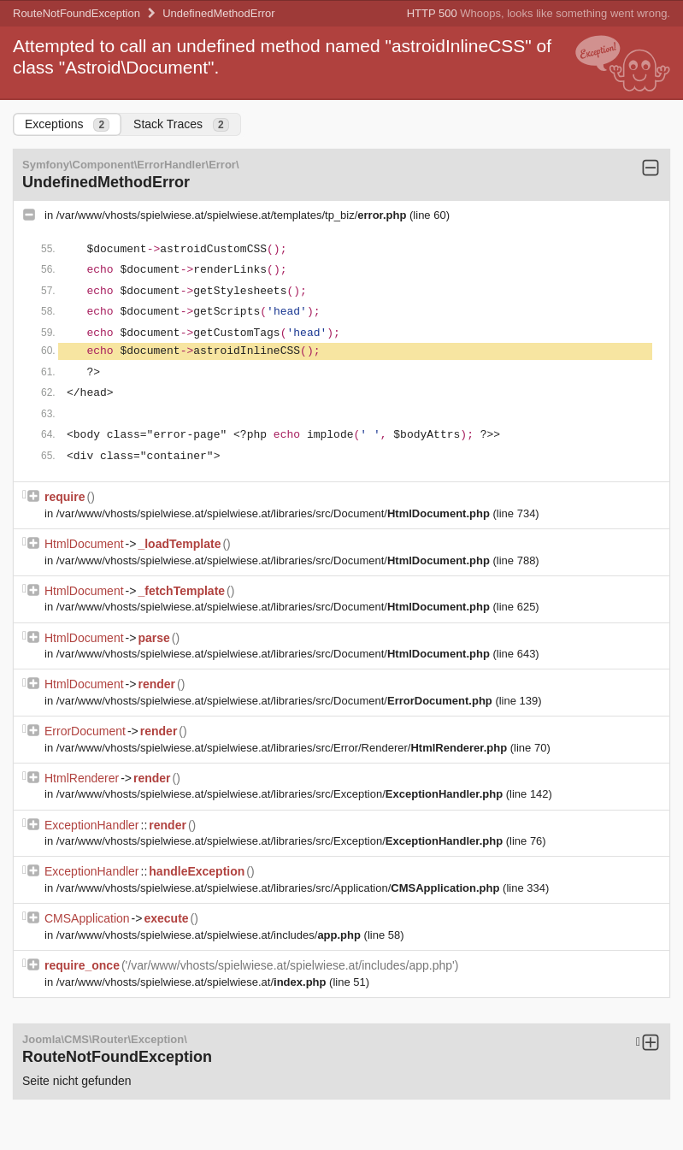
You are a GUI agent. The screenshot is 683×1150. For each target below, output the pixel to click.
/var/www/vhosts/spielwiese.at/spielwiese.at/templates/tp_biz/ (232, 215)
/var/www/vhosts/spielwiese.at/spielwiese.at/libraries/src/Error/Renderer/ (283, 747)
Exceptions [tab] (67, 124)
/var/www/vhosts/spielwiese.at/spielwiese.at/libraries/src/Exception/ (281, 793)
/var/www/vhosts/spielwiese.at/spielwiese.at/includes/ (210, 935)
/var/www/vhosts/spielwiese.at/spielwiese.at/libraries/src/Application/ (279, 888)
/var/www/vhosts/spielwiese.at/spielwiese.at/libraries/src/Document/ (274, 513)
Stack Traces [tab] (181, 124)
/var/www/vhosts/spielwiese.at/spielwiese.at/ (192, 982)
